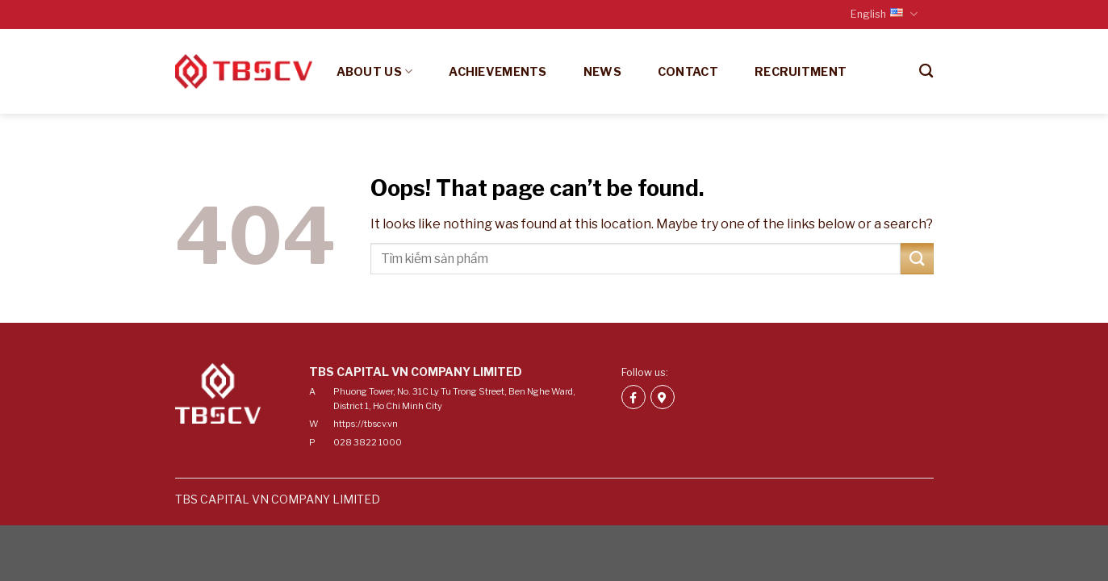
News (602, 72)
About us (375, 71)
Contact (688, 72)
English (884, 14)
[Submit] (917, 258)
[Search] (926, 71)
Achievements (497, 72)
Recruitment (801, 72)
